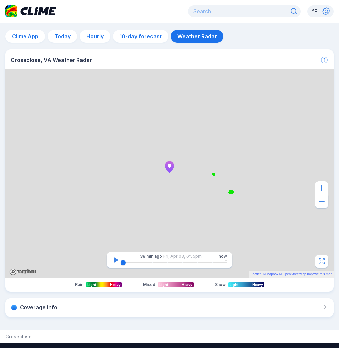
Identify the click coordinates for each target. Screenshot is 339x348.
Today (62, 36)
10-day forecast (141, 36)
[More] (324, 60)
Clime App (25, 36)
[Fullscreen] (321, 261)
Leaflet (256, 274)
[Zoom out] (321, 201)
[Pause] (115, 260)
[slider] (123, 262)
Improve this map (319, 274)
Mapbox (272, 274)
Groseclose (18, 336)
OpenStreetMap (294, 274)
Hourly (95, 36)
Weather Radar (197, 36)
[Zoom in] (321, 188)
